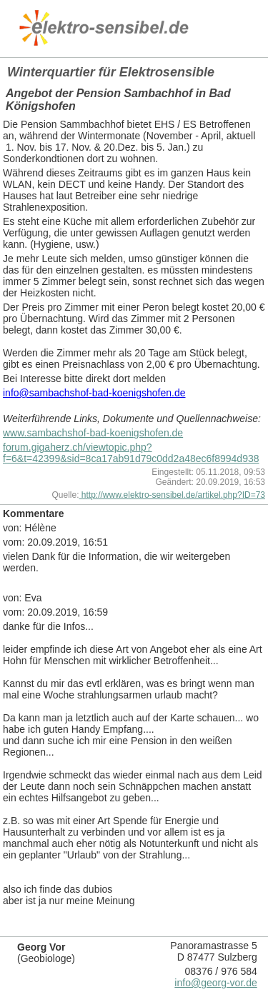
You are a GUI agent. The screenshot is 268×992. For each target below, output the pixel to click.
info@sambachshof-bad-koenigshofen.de (94, 393)
